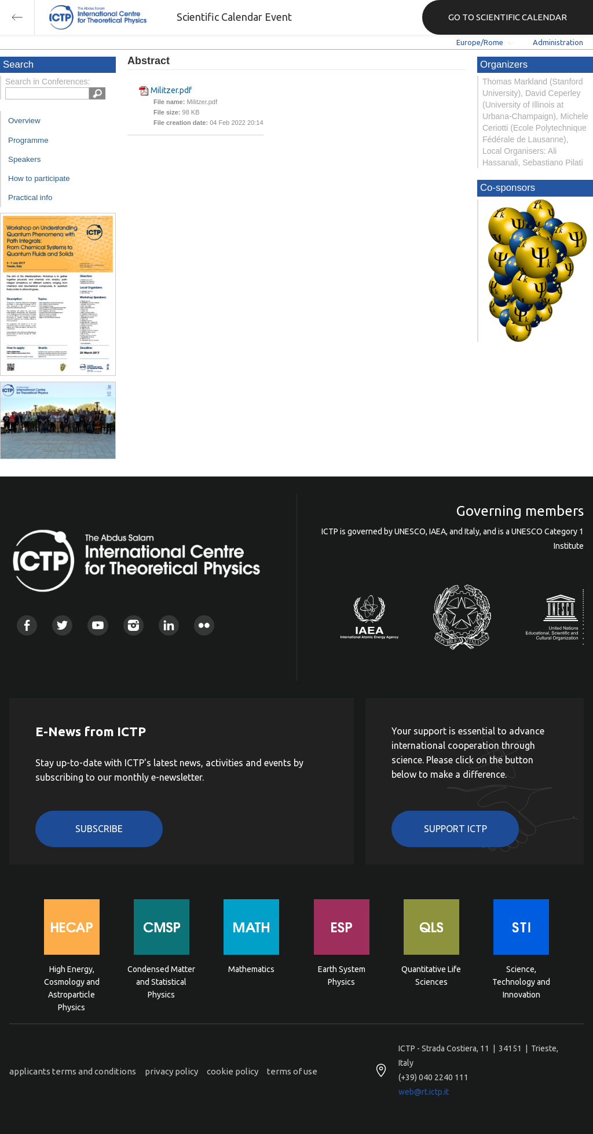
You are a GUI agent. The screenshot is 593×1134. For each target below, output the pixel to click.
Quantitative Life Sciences (431, 976)
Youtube (97, 625)
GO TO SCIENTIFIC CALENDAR (507, 17)
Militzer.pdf (171, 90)
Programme (28, 140)
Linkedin (169, 625)
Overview (24, 120)
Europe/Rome (479, 42)
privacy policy (171, 1071)
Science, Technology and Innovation (521, 981)
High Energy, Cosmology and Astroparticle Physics (72, 981)
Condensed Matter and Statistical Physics (161, 981)
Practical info (30, 197)
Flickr (204, 625)
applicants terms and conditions (72, 1071)
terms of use (292, 1071)
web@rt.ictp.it (423, 1091)
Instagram (133, 625)
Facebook (27, 625)
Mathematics (251, 969)
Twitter (62, 625)
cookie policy (232, 1071)
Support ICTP (455, 828)
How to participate (39, 178)
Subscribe (99, 828)
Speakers (24, 159)
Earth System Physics (341, 976)
